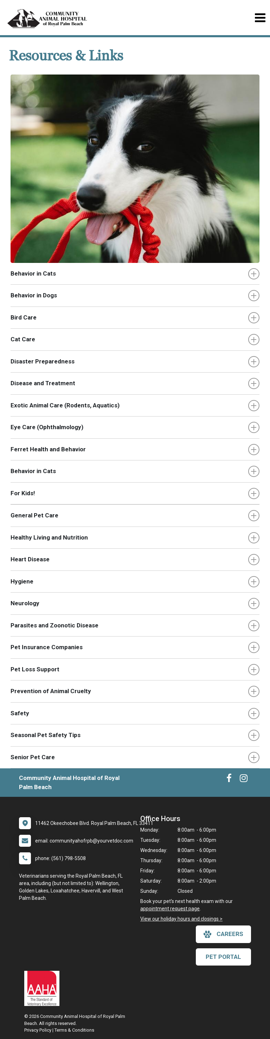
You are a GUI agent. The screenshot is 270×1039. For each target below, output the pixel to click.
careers (223, 934)
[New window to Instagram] (243, 779)
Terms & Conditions (74, 1030)
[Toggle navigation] (260, 18)
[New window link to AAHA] (43, 988)
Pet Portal (223, 956)
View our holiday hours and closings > (181, 919)
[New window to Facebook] (229, 779)
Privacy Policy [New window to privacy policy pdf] (37, 1030)
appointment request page (170, 908)
